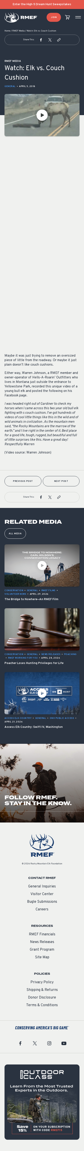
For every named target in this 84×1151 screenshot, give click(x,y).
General (10, 86)
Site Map (42, 957)
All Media (15, 533)
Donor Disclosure (42, 997)
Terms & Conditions (42, 1005)
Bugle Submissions (42, 902)
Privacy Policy (42, 982)
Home (7, 30)
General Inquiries (42, 886)
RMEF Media (18, 30)
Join (54, 17)
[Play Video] (42, 115)
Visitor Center (42, 894)
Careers (42, 909)
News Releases (42, 942)
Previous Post (23, 481)
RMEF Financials (42, 934)
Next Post (61, 481)
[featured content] (42, 1102)
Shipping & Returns (42, 990)
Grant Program (42, 950)
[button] (41, 39)
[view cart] (67, 17)
